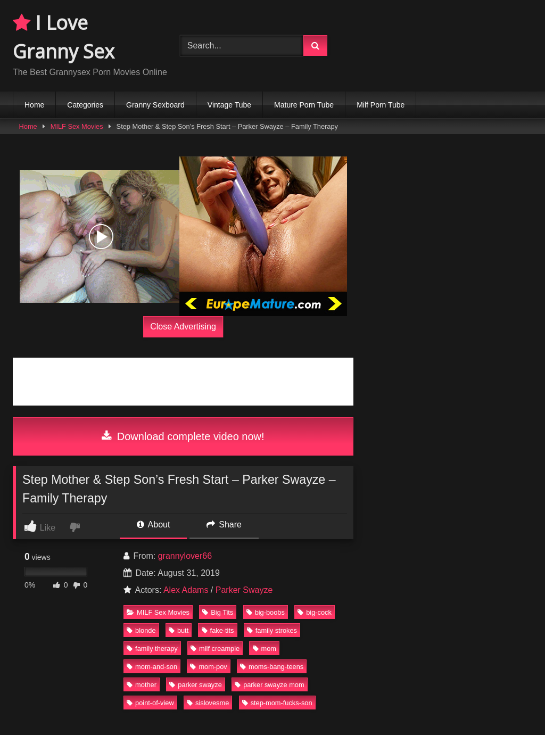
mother (141, 685)
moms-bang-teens (271, 667)
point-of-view (150, 703)
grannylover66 (185, 555)
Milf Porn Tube (380, 105)
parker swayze (195, 685)
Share (224, 524)
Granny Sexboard (155, 105)
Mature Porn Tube (304, 105)
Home (34, 105)
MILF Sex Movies (77, 126)
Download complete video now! (183, 436)
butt (178, 630)
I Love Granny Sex (63, 37)
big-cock (315, 612)
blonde (141, 630)
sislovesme (208, 703)
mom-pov (208, 667)
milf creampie (215, 649)
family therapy (152, 649)
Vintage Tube (229, 105)
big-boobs (265, 612)
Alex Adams (185, 589)
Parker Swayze (244, 589)
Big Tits (217, 612)
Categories (85, 105)
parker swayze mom (269, 685)
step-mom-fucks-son (277, 703)
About (153, 524)
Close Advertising (183, 326)
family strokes (272, 630)
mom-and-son (152, 667)
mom (264, 649)
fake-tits (218, 630)
